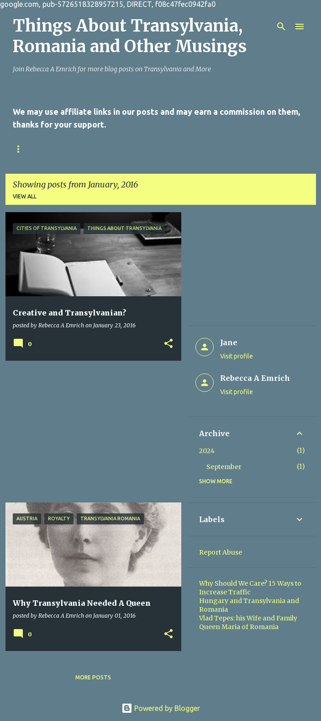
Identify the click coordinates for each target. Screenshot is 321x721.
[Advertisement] (89, 432)
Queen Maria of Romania (239, 627)
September (224, 467)
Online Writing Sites (205, 149)
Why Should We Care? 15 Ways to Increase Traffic (250, 587)
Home (21, 149)
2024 (207, 451)
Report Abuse (220, 552)
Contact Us (68, 149)
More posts (93, 677)
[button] (168, 344)
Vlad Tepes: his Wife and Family (248, 618)
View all (25, 196)
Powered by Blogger (160, 708)
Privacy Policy (130, 149)
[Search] (281, 26)
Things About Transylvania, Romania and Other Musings (130, 36)
